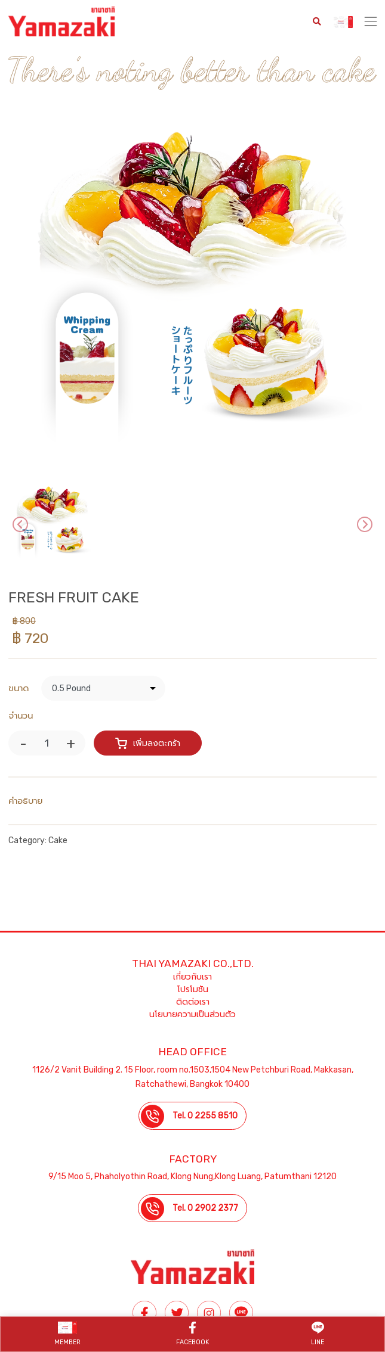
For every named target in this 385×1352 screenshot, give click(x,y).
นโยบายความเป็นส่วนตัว (192, 1014)
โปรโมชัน (192, 989)
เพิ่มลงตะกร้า (147, 742)
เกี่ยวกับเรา (192, 977)
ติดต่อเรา (193, 1002)
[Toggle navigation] (371, 22)
